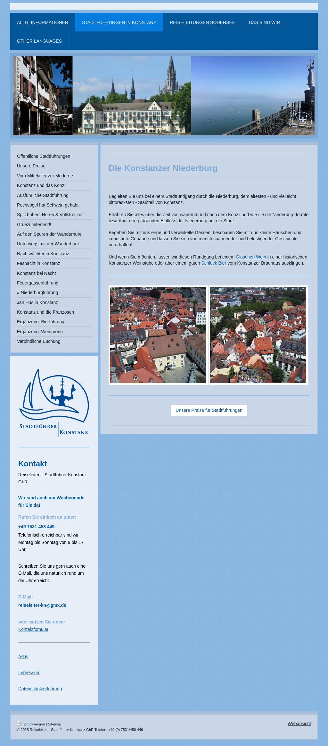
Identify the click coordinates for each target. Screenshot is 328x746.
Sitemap (55, 724)
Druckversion (31, 724)
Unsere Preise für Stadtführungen (209, 410)
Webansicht (299, 723)
